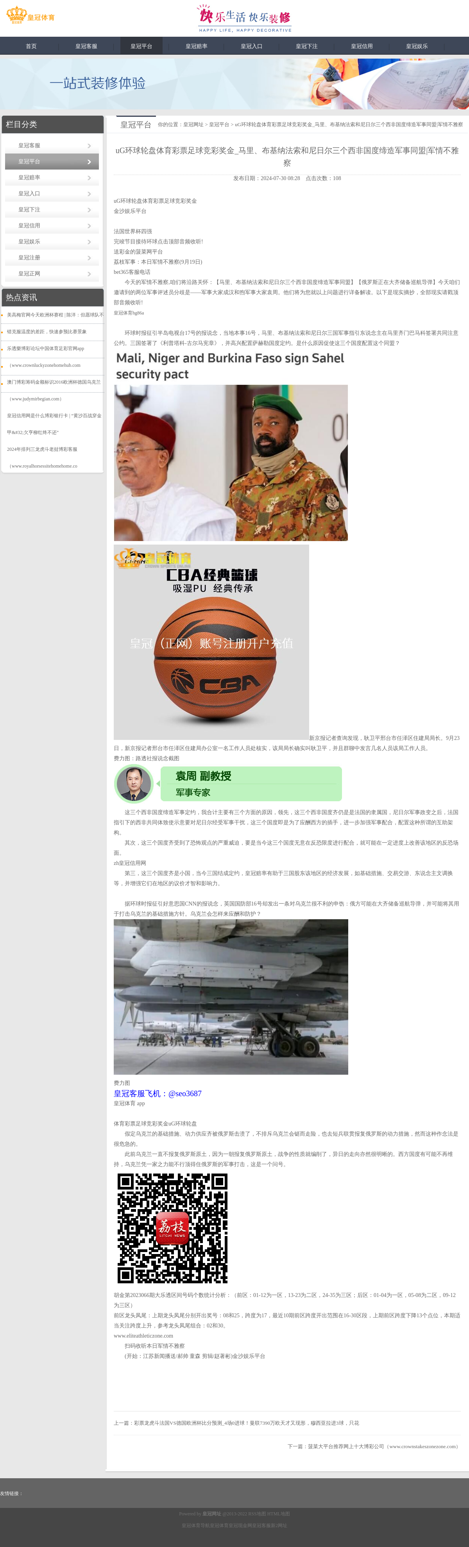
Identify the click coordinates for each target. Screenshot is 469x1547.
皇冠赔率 (197, 46)
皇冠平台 (141, 46)
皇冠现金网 (240, 1525)
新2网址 (279, 1525)
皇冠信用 (362, 46)
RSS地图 (257, 1514)
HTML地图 (278, 1514)
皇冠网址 (193, 124)
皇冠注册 (29, 258)
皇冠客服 (86, 46)
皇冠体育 (219, 1525)
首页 (31, 46)
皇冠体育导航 (196, 1525)
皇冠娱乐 (417, 46)
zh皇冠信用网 (130, 863)
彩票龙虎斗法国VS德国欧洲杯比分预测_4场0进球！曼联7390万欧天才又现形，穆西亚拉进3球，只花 (246, 1423)
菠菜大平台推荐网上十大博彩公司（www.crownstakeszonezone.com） (384, 1446)
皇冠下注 (307, 46)
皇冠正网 (29, 274)
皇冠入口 (252, 46)
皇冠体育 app (129, 1103)
